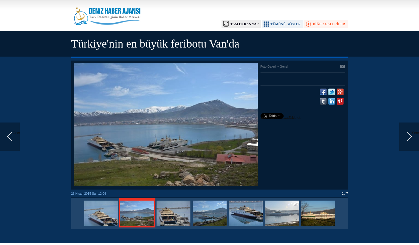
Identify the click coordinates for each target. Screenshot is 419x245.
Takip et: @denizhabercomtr (280, 118)
